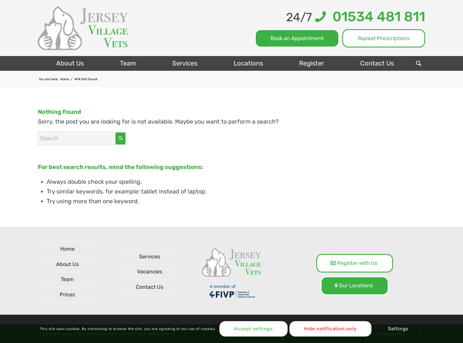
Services (149, 256)
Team (67, 279)
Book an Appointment (297, 38)
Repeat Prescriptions (384, 38)
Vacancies (149, 271)
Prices (67, 294)
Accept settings (253, 328)
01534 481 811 (375, 17)
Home (67, 249)
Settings (398, 328)
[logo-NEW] (83, 28)
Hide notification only (330, 328)
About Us (67, 264)
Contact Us (149, 287)
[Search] (418, 63)
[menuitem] (70, 63)
